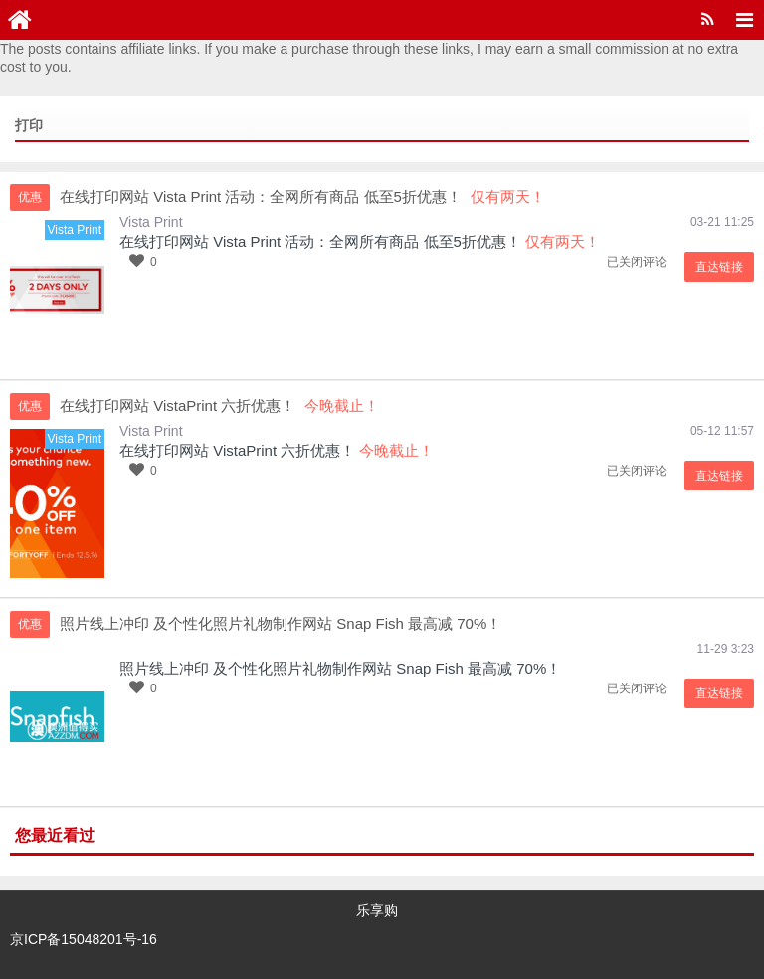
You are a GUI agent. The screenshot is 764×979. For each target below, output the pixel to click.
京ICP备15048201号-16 (83, 939)
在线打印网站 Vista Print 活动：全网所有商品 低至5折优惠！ (320, 241)
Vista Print (151, 222)
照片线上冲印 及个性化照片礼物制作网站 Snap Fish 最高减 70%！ (340, 668)
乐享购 (377, 910)
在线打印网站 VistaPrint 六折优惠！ (237, 450)
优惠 (30, 197)
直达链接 (719, 267)
